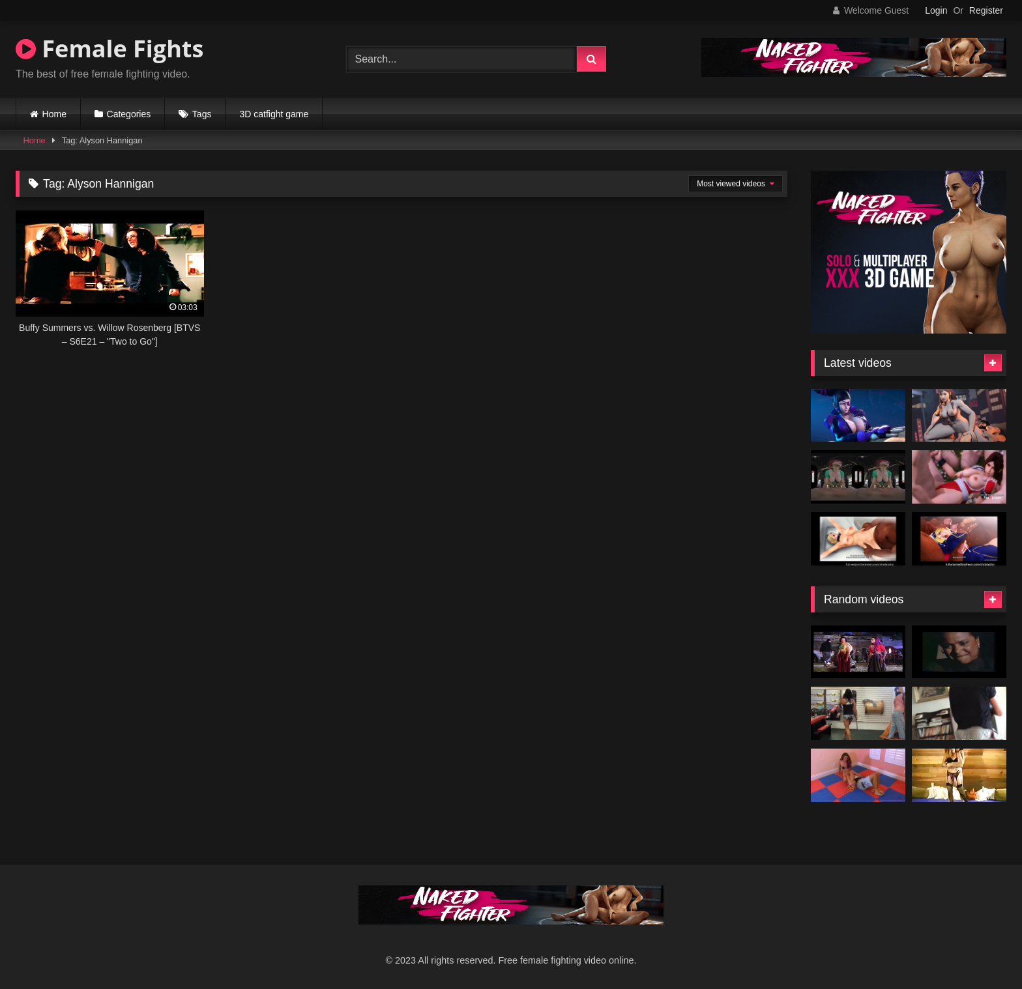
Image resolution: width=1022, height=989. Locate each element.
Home (54, 114)
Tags (202, 114)
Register (986, 10)
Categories (129, 114)
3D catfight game (273, 114)
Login (936, 10)
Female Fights (109, 48)
